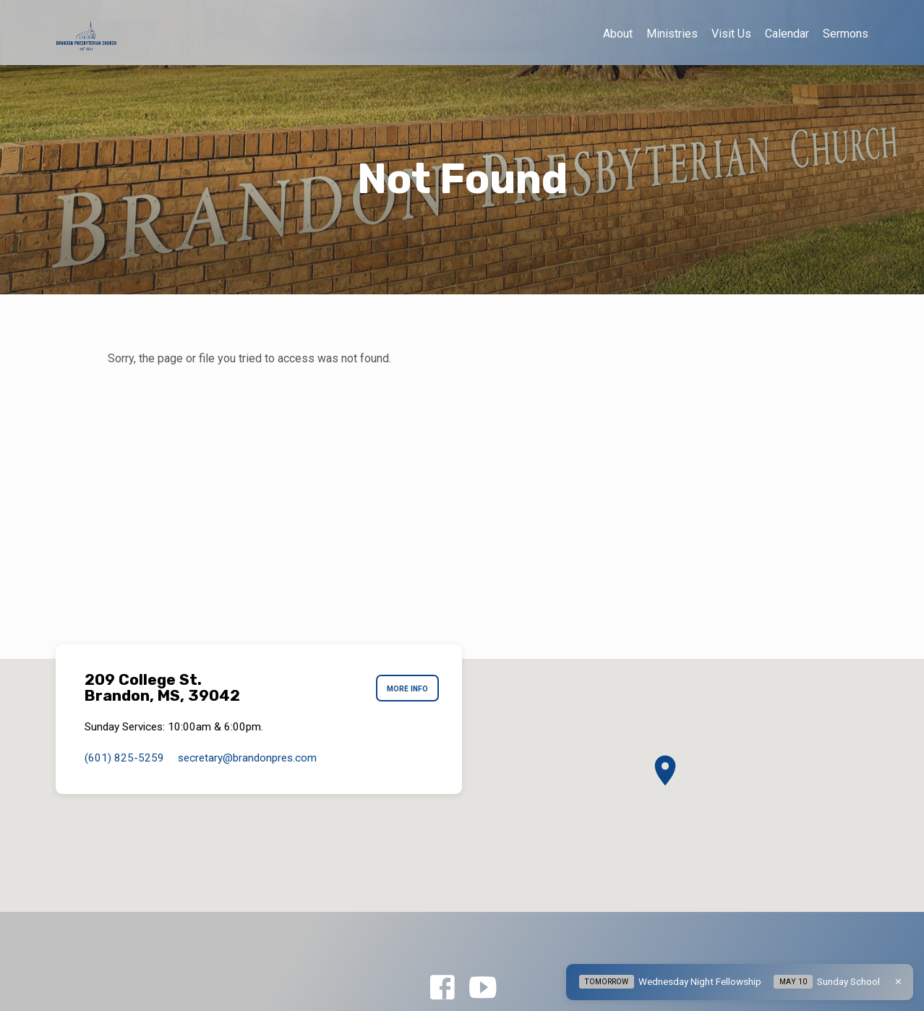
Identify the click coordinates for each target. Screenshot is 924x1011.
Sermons (845, 33)
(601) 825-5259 (124, 757)
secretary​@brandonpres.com (247, 757)
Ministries (672, 33)
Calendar (787, 33)
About (618, 33)
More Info (404, 688)
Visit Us (731, 33)
